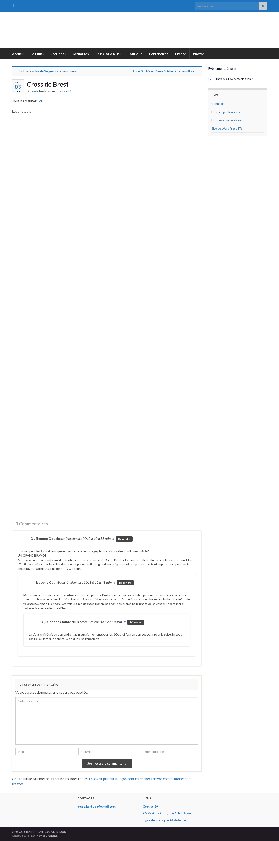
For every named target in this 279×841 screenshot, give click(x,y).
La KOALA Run (108, 54)
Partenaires (158, 54)
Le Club (37, 54)
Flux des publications (225, 112)
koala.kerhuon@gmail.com (96, 806)
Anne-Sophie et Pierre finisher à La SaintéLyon (164, 71)
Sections (58, 54)
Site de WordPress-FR (226, 128)
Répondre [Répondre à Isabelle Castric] (125, 582)
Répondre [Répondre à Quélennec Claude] (124, 539)
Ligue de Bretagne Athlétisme (164, 820)
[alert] (237, 78)
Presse (180, 54)
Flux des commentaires (227, 120)
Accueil (18, 54)
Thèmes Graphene (46, 835)
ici (40, 101)
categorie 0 (64, 91)
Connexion (218, 103)
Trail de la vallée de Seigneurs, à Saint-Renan (48, 71)
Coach (34, 91)
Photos (199, 54)
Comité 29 (150, 806)
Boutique (134, 54)
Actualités (80, 54)
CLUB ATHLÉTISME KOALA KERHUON (139, 31)
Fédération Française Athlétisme (167, 813)
